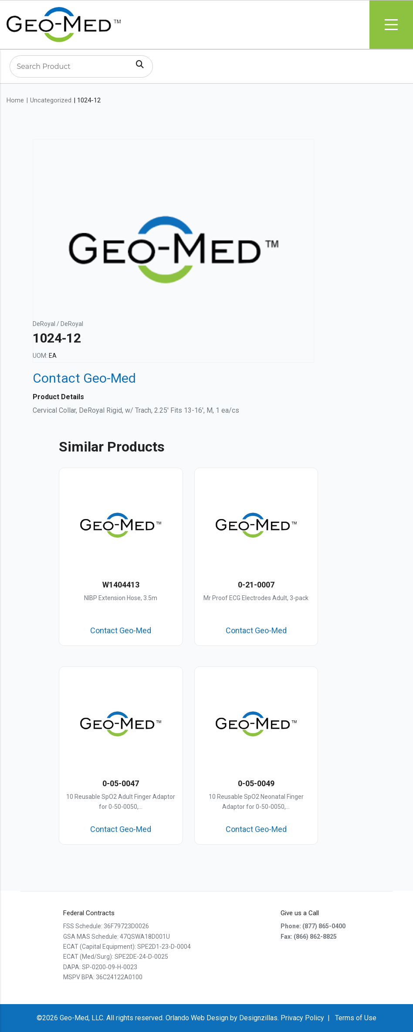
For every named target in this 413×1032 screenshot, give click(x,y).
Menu (391, 24)
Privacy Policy (302, 1018)
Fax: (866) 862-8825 (309, 936)
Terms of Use (355, 1018)
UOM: (40, 355)
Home (15, 100)
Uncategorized (50, 100)
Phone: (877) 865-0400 (313, 926)
